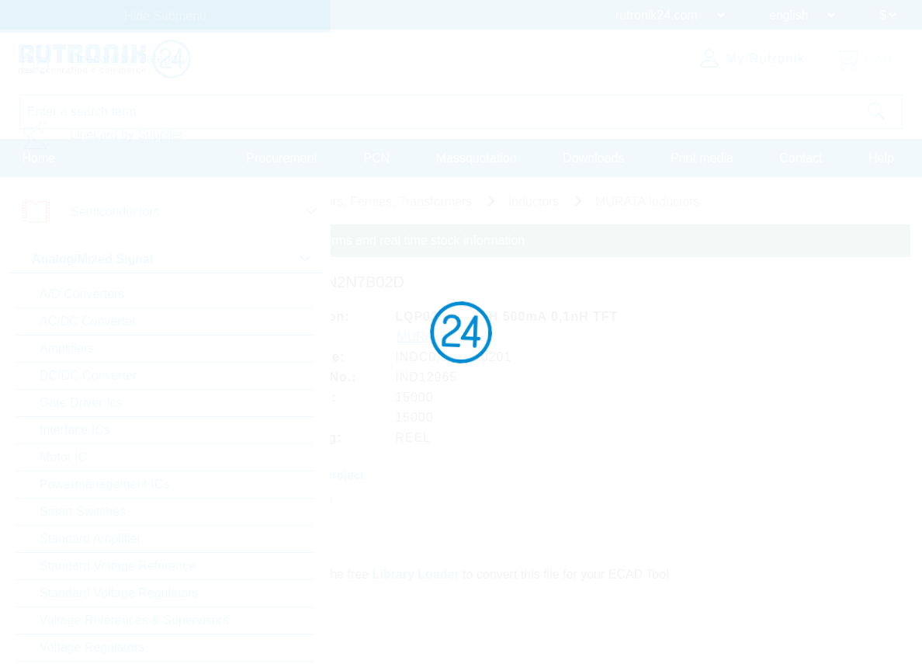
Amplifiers (67, 348)
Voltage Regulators (92, 647)
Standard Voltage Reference (118, 565)
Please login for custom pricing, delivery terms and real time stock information (312, 240)
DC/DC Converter (88, 375)
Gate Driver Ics (81, 402)
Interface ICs (75, 429)
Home (39, 158)
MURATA (422, 336)
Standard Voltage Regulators (119, 593)
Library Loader (416, 574)
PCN (376, 158)
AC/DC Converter (88, 321)
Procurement (281, 158)
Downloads (593, 158)
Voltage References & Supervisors (134, 620)
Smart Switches (83, 511)
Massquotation (476, 158)
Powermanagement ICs (104, 484)
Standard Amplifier (90, 538)
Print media (702, 158)
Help (881, 158)
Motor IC (63, 457)
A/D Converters (82, 294)
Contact (800, 158)
